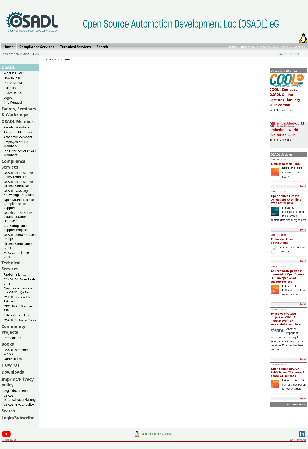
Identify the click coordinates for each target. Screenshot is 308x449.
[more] (303, 186)
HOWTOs (10, 365)
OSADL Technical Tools (20, 320)
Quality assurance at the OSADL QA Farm (18, 290)
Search (8, 411)
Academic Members (18, 137)
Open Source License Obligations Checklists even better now (286, 199)
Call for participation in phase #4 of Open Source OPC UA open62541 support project (287, 276)
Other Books (13, 359)
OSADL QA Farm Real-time (19, 281)
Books (7, 344)
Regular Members (16, 127)
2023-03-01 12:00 (278, 235)
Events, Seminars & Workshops (18, 111)
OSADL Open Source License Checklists (18, 184)
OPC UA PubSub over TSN (19, 308)
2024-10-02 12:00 (278, 159)
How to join (12, 78)
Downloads (12, 372)
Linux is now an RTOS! (286, 164)
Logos (8, 97)
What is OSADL (14, 73)
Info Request (13, 102)
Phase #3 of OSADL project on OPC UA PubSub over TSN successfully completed (286, 319)
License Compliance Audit (18, 246)
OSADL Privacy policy (19, 404)
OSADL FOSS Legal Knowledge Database (19, 193)
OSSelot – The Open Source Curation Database (18, 217)
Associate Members (18, 132)
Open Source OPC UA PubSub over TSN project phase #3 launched (287, 372)
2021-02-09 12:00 (278, 364)
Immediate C (13, 338)
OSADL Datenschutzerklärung (20, 397)
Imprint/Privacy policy (258, 47)
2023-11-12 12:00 (278, 192)
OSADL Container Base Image (20, 237)
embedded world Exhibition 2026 (287, 130)
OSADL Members (18, 121)
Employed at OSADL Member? (18, 144)
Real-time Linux (15, 274)
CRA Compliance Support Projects (16, 228)
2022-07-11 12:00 (278, 267)
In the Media (13, 83)
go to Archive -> (296, 404)
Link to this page (298, 439)
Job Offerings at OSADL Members (20, 153)
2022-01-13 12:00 (278, 309)
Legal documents (16, 391)
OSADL (36, 54)
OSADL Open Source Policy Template (18, 175)
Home (232, 47)
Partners (10, 88)
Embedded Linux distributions (282, 241)
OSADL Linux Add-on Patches (19, 299)
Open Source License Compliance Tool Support (19, 204)
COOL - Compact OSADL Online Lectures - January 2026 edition (287, 95)
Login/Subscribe (292, 47)
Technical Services (11, 265)
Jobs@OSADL (13, 93)
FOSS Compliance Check (16, 255)
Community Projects (13, 329)
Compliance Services (13, 164)
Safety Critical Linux (18, 315)
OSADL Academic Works (16, 352)
